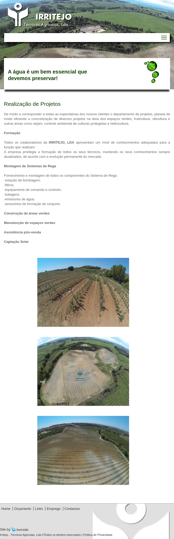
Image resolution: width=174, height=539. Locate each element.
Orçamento (22, 509)
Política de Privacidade (97, 534)
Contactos (72, 509)
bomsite (19, 530)
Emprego (54, 509)
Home (5, 509)
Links (39, 509)
